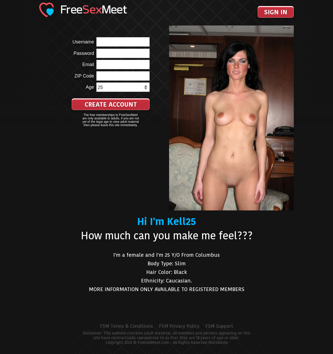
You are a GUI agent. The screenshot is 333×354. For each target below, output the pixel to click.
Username (83, 41)
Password (84, 53)
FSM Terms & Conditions (126, 326)
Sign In (275, 12)
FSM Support (219, 326)
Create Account (111, 104)
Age (90, 87)
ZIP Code (84, 76)
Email (88, 64)
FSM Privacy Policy (179, 326)
